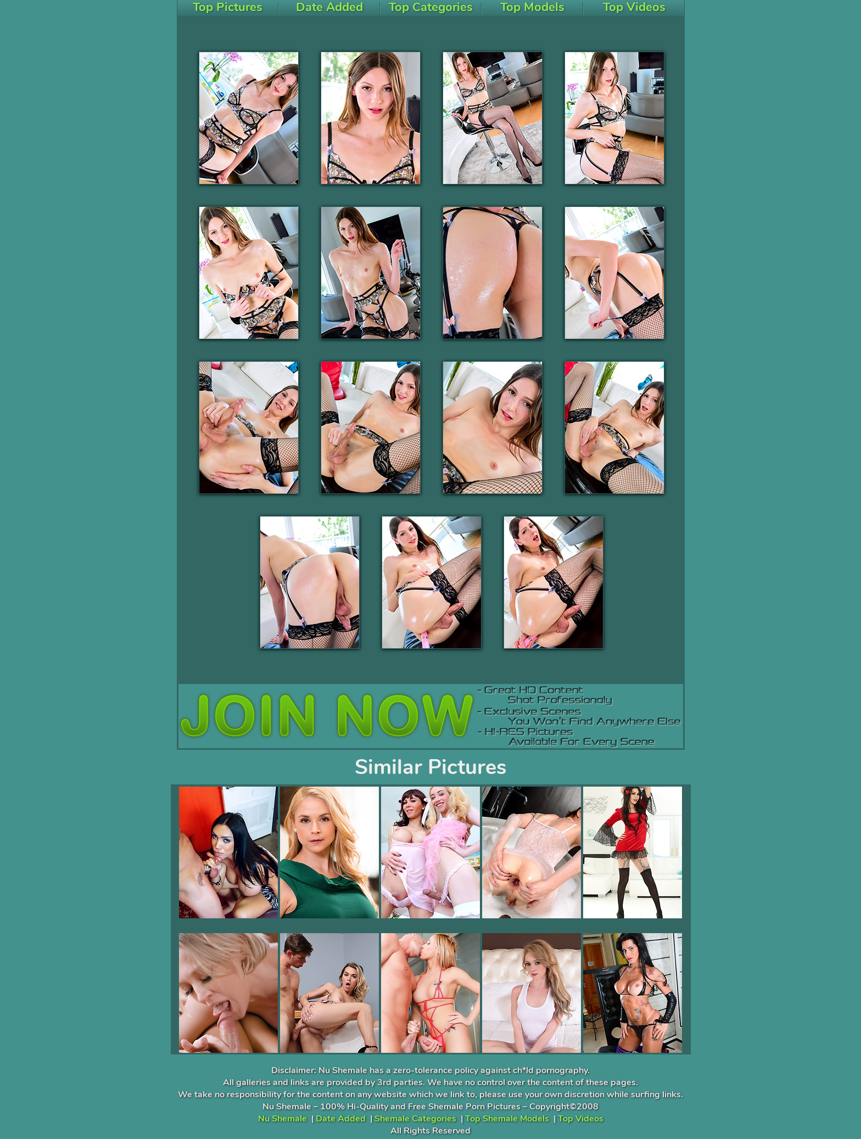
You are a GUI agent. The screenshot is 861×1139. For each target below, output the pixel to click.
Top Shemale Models (507, 1119)
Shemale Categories (415, 1119)
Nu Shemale (282, 1119)
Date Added (341, 1119)
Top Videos (580, 1119)
